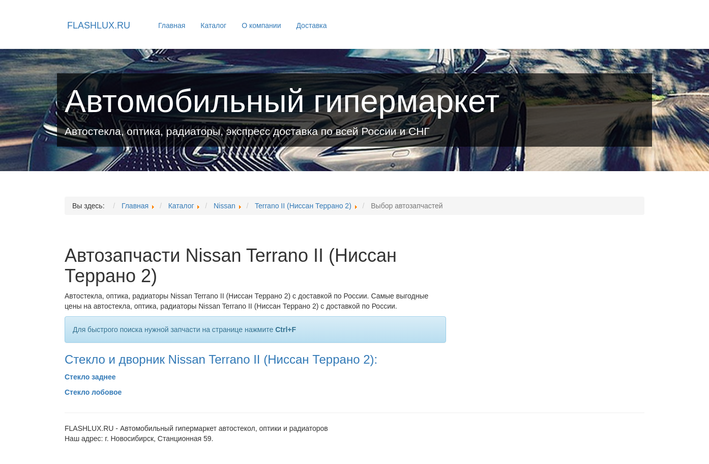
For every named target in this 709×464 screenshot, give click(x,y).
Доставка (311, 25)
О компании (261, 25)
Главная (171, 25)
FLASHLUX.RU (98, 25)
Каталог (213, 25)
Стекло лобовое (93, 392)
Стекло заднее (90, 377)
